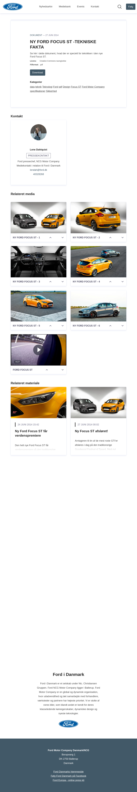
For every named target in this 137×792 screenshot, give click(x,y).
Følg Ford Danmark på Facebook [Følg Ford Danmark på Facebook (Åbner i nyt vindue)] (68, 776)
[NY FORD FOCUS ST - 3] (38, 460)
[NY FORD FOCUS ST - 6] (98, 504)
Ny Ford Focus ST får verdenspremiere (31, 632)
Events (80, 6)
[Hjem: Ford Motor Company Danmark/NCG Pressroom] (13, 7)
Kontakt (95, 6)
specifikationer (37, 289)
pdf (60, 285)
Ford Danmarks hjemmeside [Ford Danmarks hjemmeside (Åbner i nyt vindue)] (68, 771)
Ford (55, 285)
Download (37, 271)
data (32, 285)
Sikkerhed (51, 289)
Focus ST (76, 285)
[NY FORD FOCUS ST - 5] (38, 504)
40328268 (38, 372)
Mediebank (65, 6)
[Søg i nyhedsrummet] (119, 7)
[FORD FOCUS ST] (38, 548)
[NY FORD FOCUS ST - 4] (98, 460)
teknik (38, 285)
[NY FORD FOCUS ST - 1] (38, 416)
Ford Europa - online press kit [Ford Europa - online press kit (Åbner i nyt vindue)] (68, 780)
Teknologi (47, 285)
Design (66, 285)
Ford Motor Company (93, 285)
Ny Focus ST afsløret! (91, 629)
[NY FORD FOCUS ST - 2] (98, 416)
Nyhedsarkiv (45, 6)
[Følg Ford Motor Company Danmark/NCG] (130, 7)
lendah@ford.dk (38, 368)
